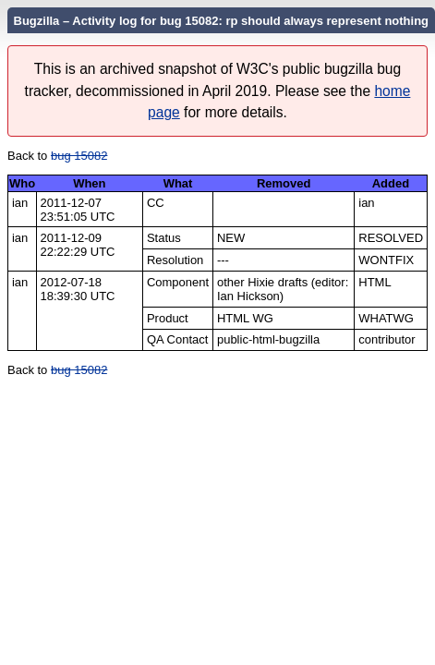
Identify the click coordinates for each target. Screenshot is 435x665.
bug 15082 (79, 156)
